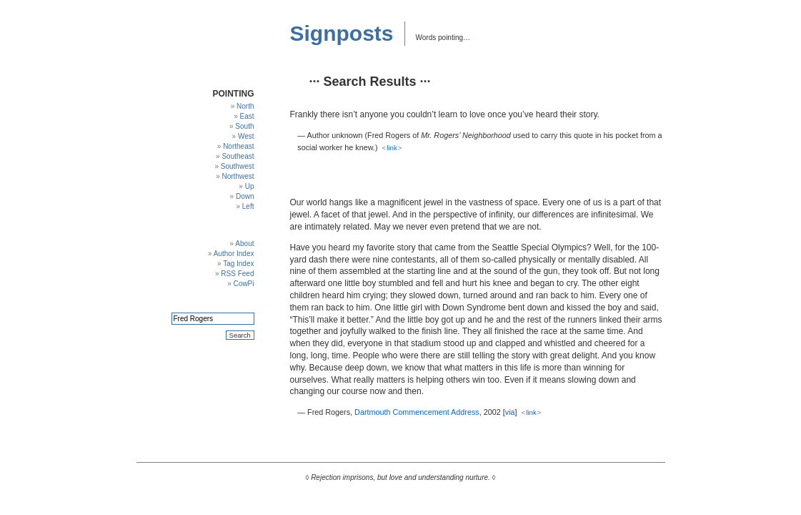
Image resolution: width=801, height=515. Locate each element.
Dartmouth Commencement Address (416, 412)
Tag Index (238, 264)
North (245, 106)
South (244, 126)
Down (245, 196)
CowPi (244, 284)
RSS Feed (237, 274)
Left (248, 206)
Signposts (342, 33)
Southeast (238, 156)
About (244, 243)
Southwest (237, 166)
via (510, 412)
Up (249, 186)
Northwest (238, 176)
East (246, 116)
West (246, 136)
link (392, 148)
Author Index (234, 254)
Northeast (238, 146)
